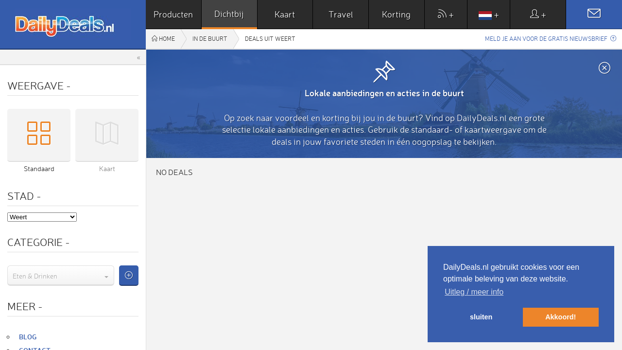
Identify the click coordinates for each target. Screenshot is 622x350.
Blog (27, 336)
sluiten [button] (481, 317)
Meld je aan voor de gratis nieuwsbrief (550, 38)
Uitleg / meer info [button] (474, 292)
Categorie (38, 241)
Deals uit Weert (270, 38)
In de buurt (209, 38)
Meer (25, 306)
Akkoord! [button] (560, 317)
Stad (24, 195)
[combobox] (60, 275)
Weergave (39, 85)
